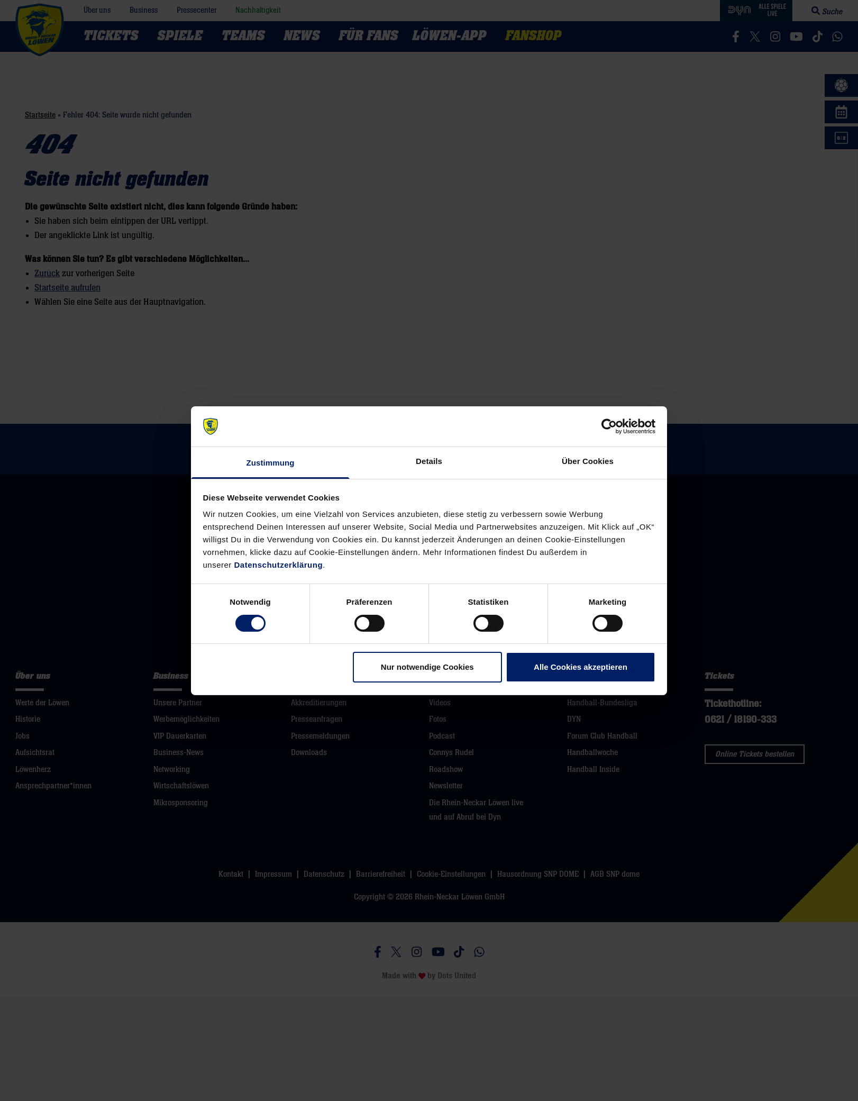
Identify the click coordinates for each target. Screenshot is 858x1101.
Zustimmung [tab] (271, 462)
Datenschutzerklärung (278, 564)
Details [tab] (429, 461)
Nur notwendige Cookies (427, 666)
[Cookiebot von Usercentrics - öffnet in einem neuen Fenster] (609, 426)
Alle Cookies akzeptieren (580, 666)
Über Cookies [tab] (588, 461)
